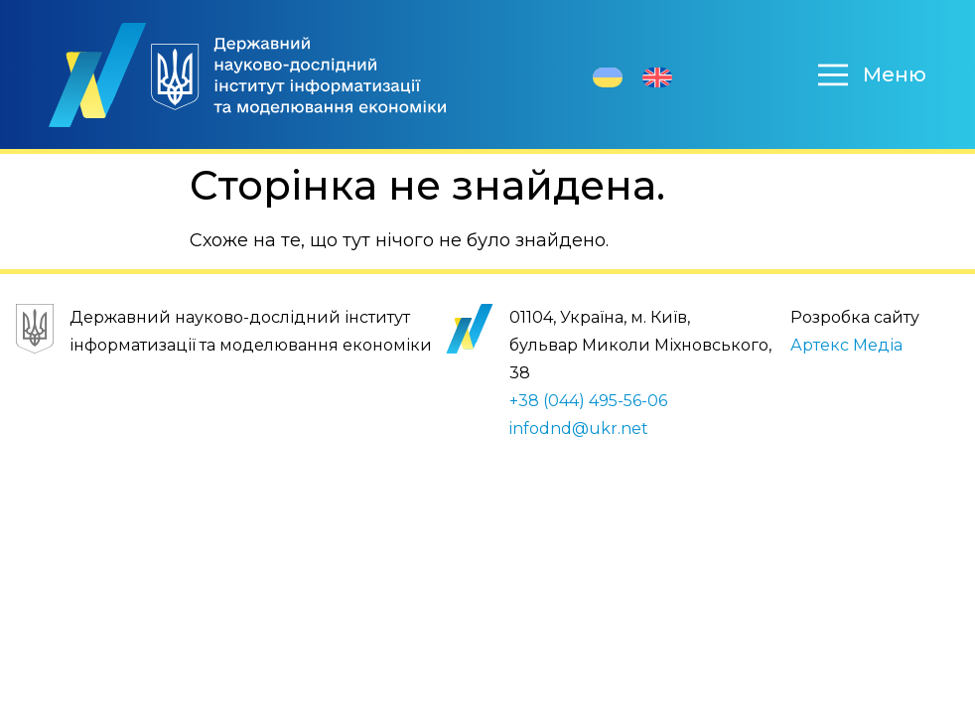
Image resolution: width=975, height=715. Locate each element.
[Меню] (833, 74)
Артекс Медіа (846, 345)
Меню (894, 74)
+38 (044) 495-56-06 (588, 400)
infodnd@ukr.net (578, 428)
